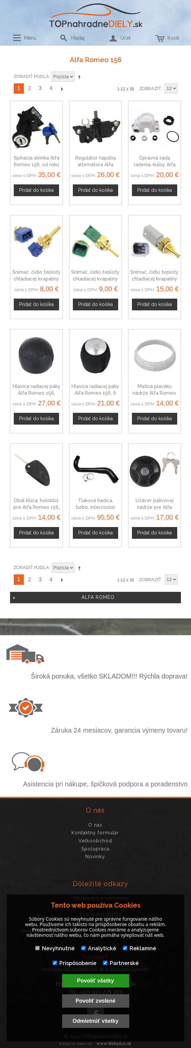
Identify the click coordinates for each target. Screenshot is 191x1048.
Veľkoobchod (95, 840)
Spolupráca (95, 848)
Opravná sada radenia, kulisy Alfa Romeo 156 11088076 (154, 164)
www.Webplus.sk (113, 1043)
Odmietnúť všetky (95, 1021)
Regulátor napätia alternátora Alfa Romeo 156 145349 (95, 164)
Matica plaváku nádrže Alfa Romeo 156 (154, 393)
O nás (95, 825)
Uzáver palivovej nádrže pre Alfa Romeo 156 (155, 507)
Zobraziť (150, 88)
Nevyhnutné (55, 948)
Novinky (95, 856)
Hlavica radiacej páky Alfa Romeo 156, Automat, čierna (36, 393)
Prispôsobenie (74, 963)
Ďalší (62, 88)
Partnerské (121, 963)
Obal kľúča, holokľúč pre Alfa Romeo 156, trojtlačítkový (36, 507)
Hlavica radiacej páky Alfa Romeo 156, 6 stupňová (95, 393)
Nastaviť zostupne (81, 77)
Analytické (98, 948)
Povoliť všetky (95, 981)
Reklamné (139, 948)
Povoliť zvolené (95, 1001)
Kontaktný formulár (95, 832)
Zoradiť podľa (31, 76)
